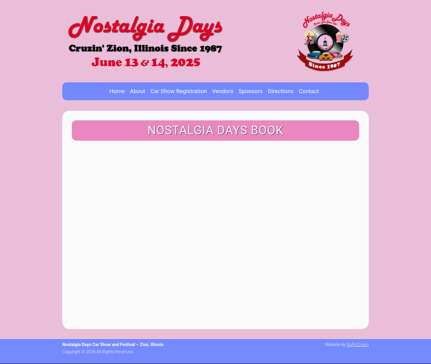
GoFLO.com (358, 344)
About (137, 91)
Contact (309, 91)
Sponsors (251, 91)
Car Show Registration (178, 91)
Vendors (222, 91)
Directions (281, 91)
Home (117, 91)
